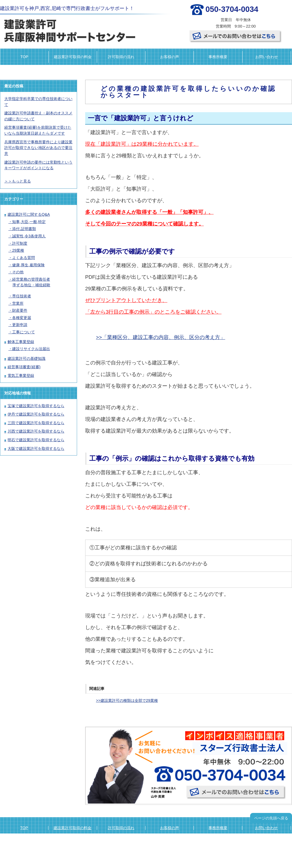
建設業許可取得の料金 (73, 57)
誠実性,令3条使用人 (29, 236)
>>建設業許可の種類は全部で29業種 (127, 700)
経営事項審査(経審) (24, 367)
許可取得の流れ (121, 57)
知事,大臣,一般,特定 (29, 222)
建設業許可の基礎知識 (26, 358)
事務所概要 (217, 57)
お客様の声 (169, 57)
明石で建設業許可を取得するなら (36, 440)
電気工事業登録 (21, 375)
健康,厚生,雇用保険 (28, 265)
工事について (23, 332)
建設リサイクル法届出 (31, 349)
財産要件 (19, 310)
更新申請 (19, 325)
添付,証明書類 (24, 229)
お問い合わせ (266, 57)
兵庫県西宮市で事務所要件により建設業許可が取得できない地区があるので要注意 (38, 148)
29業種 (18, 250)
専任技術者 (21, 296)
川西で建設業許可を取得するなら (36, 431)
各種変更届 (21, 317)
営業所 (18, 303)
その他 (18, 272)
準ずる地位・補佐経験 (31, 285)
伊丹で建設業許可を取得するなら (36, 414)
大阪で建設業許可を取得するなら (36, 448)
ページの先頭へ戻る (271, 818)
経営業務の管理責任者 (31, 279)
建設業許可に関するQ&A (29, 214)
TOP (24, 57)
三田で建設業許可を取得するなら (36, 423)
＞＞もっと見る (17, 181)
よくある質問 (23, 257)
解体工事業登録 (21, 342)
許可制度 (19, 243)
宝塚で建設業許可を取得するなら (36, 406)
